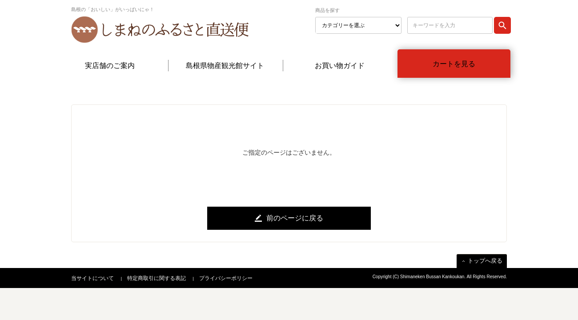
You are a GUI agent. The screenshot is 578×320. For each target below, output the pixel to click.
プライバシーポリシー (226, 278)
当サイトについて (92, 278)
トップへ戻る (485, 260)
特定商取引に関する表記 (156, 278)
